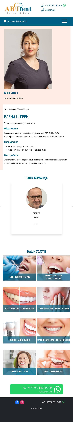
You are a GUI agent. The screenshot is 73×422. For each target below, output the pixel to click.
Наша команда (10, 109)
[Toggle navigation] (64, 21)
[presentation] (1, 206)
